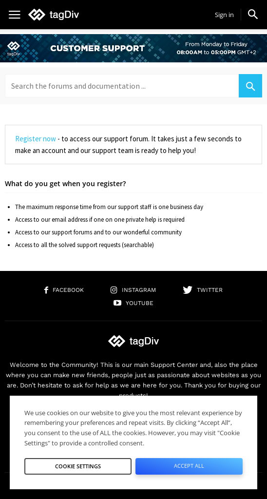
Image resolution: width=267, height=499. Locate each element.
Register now (35, 138)
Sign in (224, 14)
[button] (253, 14)
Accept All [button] (189, 465)
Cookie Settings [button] (78, 466)
